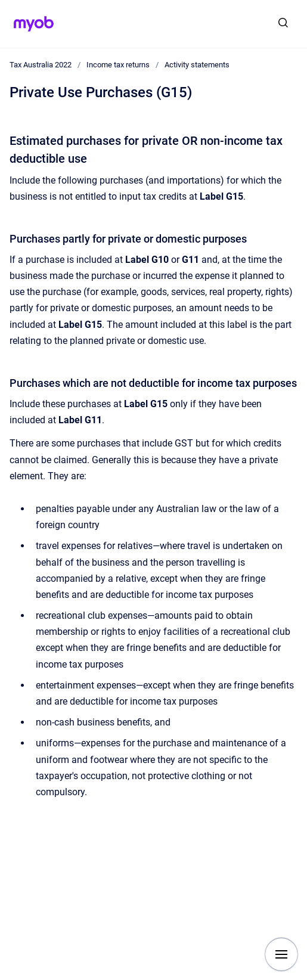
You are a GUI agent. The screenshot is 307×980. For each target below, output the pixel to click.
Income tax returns (118, 64)
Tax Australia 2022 (41, 64)
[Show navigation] (281, 954)
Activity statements (197, 64)
